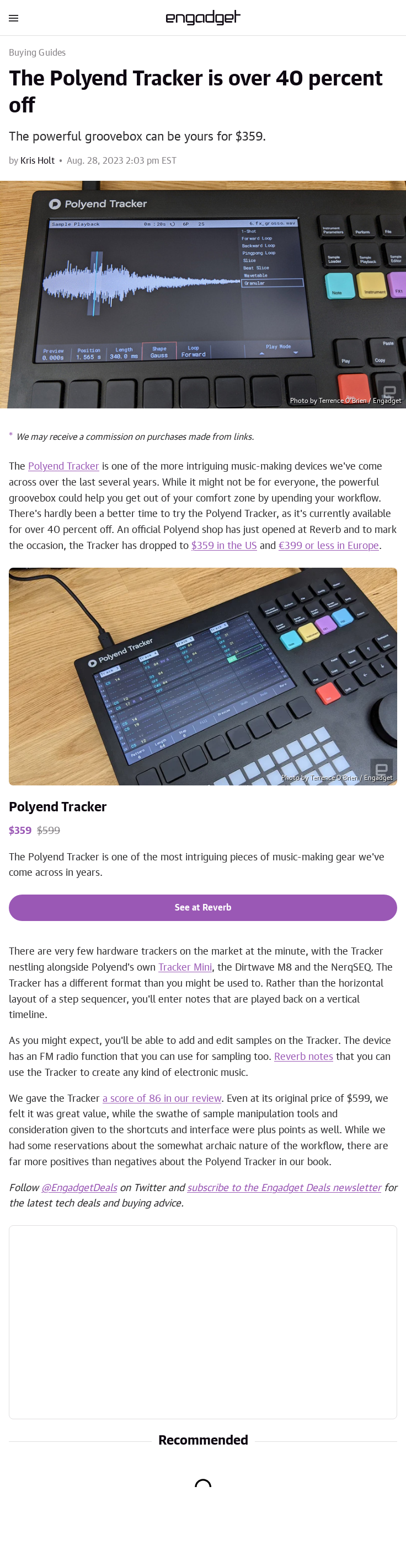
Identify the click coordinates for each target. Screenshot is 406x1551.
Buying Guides (37, 53)
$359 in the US (224, 546)
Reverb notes (303, 1057)
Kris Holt (37, 161)
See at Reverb (203, 907)
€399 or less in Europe (329, 546)
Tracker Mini (185, 968)
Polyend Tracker (63, 467)
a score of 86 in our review (162, 1099)
